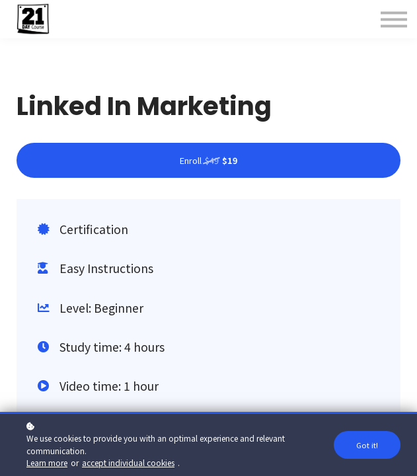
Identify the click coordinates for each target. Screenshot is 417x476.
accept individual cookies (128, 462)
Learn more (46, 462)
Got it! (367, 445)
